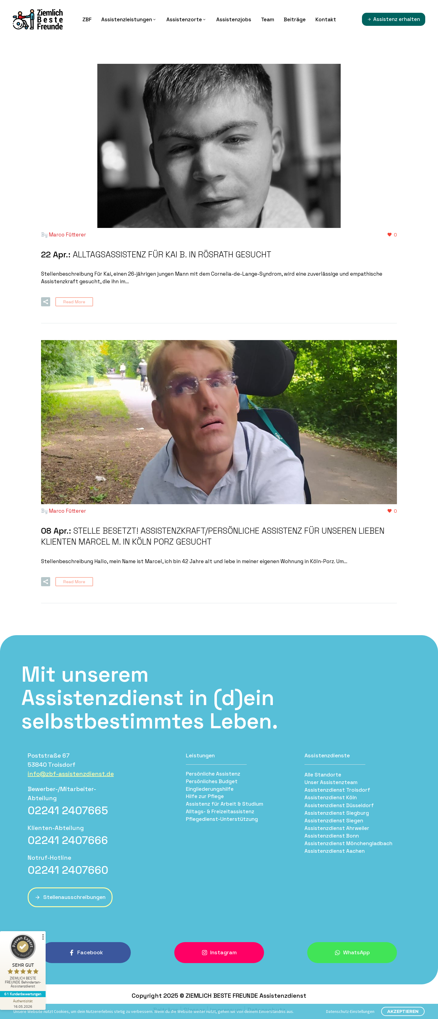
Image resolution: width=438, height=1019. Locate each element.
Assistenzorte (186, 19)
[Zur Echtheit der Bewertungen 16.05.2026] (23, 1003)
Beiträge (295, 19)
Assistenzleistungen (129, 19)
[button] (45, 301)
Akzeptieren (403, 1011)
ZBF (87, 19)
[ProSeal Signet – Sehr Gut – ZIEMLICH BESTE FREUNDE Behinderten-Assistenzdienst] (23, 962)
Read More (74, 301)
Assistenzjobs (233, 19)
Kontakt (325, 19)
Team (267, 19)
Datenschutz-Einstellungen (350, 1011)
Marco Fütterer (67, 234)
